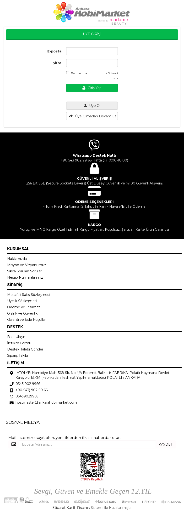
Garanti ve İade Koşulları (27, 319)
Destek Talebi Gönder (25, 349)
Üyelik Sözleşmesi (22, 301)
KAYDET (166, 444)
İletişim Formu (19, 343)
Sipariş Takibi (17, 355)
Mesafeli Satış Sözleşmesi (28, 295)
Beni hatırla (76, 73)
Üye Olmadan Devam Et (92, 116)
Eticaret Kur (62, 507)
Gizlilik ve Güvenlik (22, 313)
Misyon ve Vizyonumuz (26, 265)
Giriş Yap (92, 88)
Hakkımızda (17, 259)
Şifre (57, 63)
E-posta (54, 51)
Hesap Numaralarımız (25, 277)
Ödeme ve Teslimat (23, 307)
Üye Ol (92, 105)
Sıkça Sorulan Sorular (24, 271)
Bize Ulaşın (16, 337)
